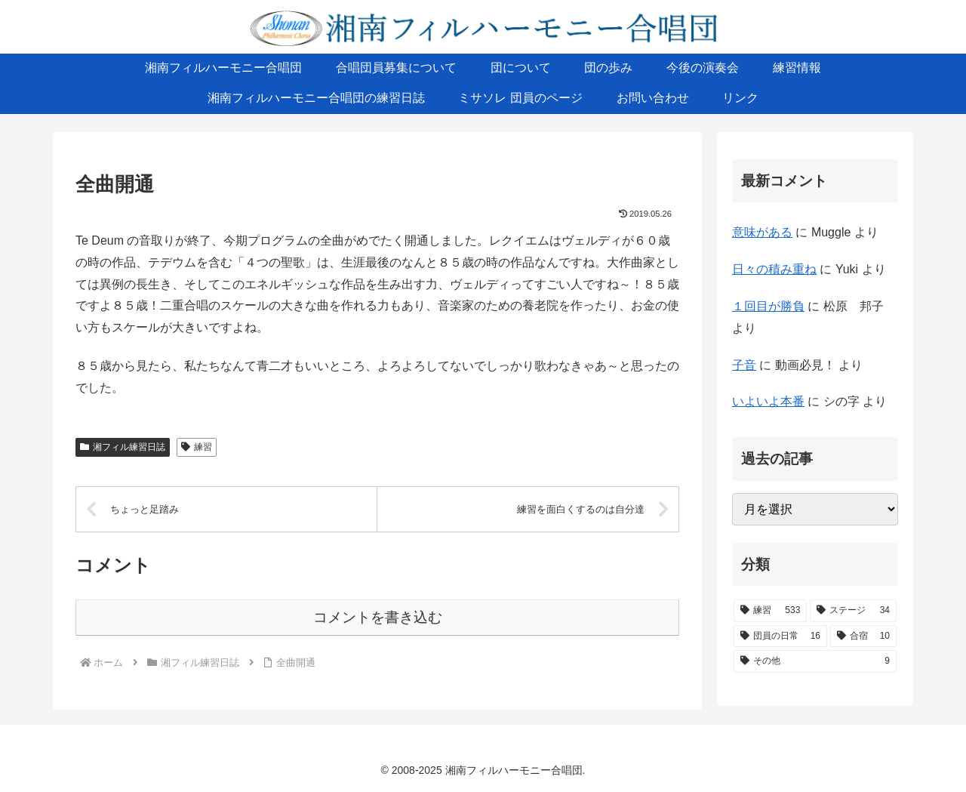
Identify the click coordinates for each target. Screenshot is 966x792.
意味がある (762, 232)
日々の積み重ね (774, 269)
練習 (196, 447)
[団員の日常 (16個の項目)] (780, 636)
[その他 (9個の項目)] (815, 661)
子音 (744, 365)
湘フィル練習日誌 (122, 447)
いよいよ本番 (768, 401)
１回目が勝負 (768, 306)
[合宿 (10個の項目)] (863, 636)
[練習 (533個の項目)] (770, 610)
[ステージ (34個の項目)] (853, 610)
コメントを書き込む (377, 617)
